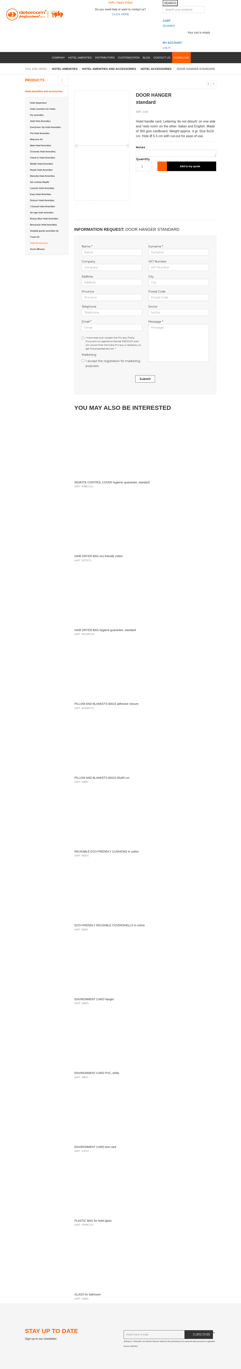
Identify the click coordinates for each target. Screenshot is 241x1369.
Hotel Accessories (39, 243)
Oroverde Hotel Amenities (43, 151)
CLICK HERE (120, 14)
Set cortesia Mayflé (39, 182)
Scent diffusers (37, 249)
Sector (153, 306)
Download (181, 57)
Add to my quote (190, 166)
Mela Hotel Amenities (40, 145)
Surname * (155, 246)
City (151, 276)
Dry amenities (37, 115)
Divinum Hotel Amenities (42, 200)
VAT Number (157, 261)
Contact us (161, 57)
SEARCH (170, 3)
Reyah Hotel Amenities (41, 170)
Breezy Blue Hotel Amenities (44, 218)
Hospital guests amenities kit (44, 231)
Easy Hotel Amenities (40, 194)
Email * (86, 321)
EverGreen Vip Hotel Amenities (45, 127)
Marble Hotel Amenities (41, 164)
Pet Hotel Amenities (40, 133)
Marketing (89, 355)
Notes (140, 147)
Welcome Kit (36, 139)
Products (35, 80)
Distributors (105, 57)
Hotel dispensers (38, 103)
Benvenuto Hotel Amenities (43, 224)
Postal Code (157, 291)
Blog (146, 57)
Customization (129, 57)
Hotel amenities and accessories (44, 91)
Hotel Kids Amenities (40, 121)
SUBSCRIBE (201, 1334)
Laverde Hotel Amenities (42, 188)
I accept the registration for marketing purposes (111, 363)
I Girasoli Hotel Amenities (42, 206)
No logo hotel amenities (41, 212)
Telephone (89, 306)
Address (87, 276)
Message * (155, 321)
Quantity (143, 159)
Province (88, 291)
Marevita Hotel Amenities (42, 176)
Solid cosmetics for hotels (43, 109)
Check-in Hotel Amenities (42, 157)
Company (58, 57)
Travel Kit (34, 237)
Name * (87, 246)
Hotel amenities (80, 57)
